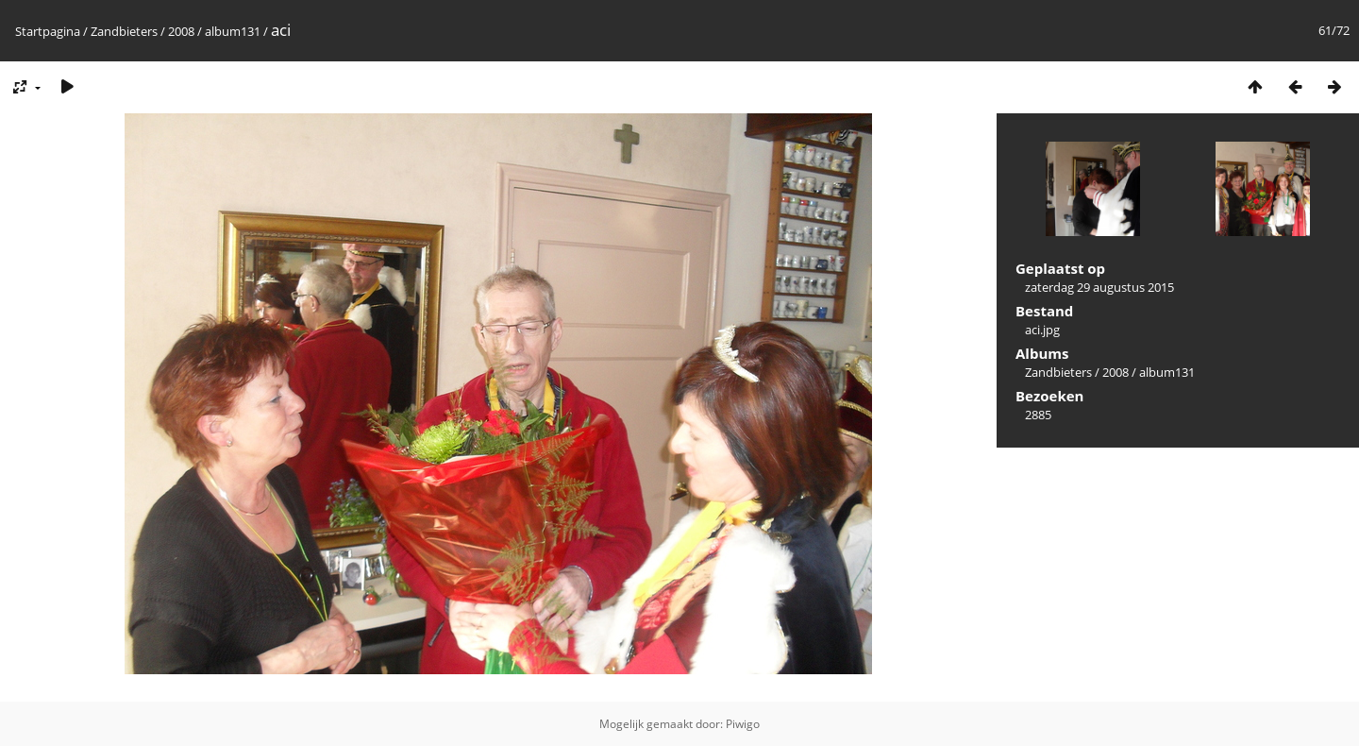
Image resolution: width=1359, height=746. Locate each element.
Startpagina (47, 31)
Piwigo (743, 724)
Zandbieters (124, 31)
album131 (232, 31)
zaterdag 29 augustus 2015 (1099, 287)
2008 (181, 31)
